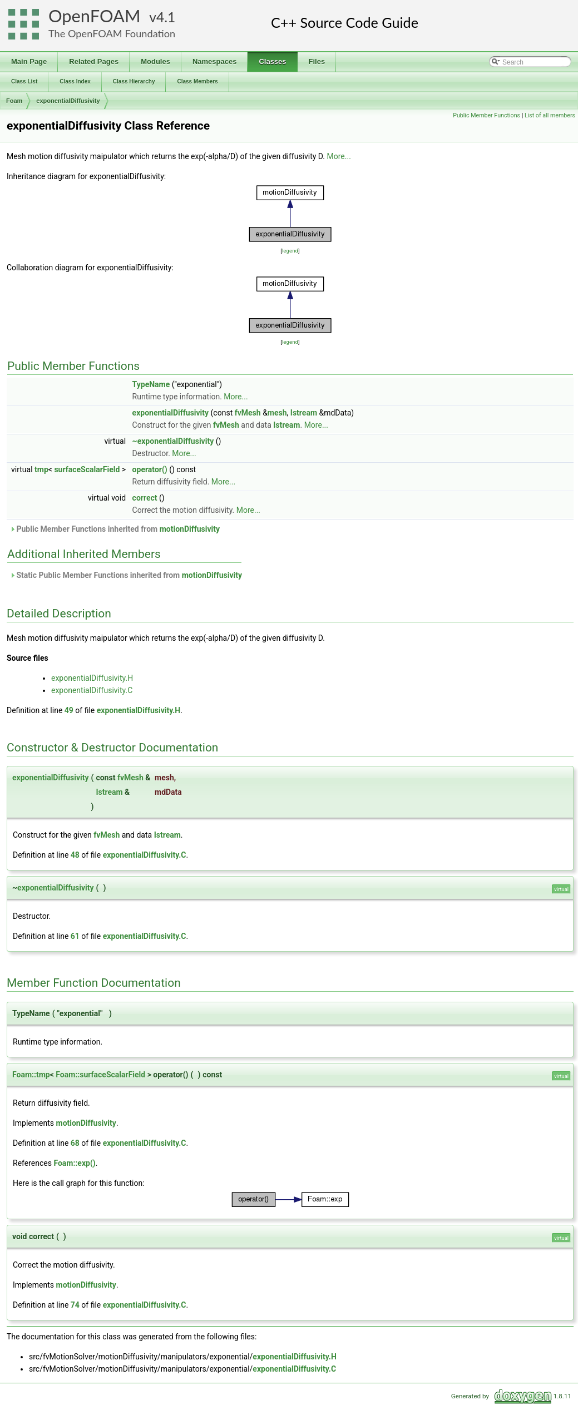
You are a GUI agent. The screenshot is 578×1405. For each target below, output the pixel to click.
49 (69, 710)
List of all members (550, 115)
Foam (14, 100)
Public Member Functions (486, 115)
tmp (41, 469)
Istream (303, 412)
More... (339, 156)
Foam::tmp (31, 1074)
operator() (149, 469)
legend (290, 251)
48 (75, 854)
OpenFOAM (94, 16)
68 (75, 1143)
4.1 (165, 17)
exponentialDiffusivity (68, 100)
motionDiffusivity (190, 529)
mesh (277, 412)
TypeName (151, 384)
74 (75, 1304)
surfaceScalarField (87, 469)
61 (75, 936)
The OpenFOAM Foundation (111, 33)
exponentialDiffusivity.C (91, 690)
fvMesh (248, 412)
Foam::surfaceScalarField (100, 1074)
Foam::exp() (74, 1163)
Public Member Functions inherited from (114, 529)
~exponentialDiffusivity (173, 441)
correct (144, 497)
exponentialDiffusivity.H (92, 678)
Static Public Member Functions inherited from (125, 575)
